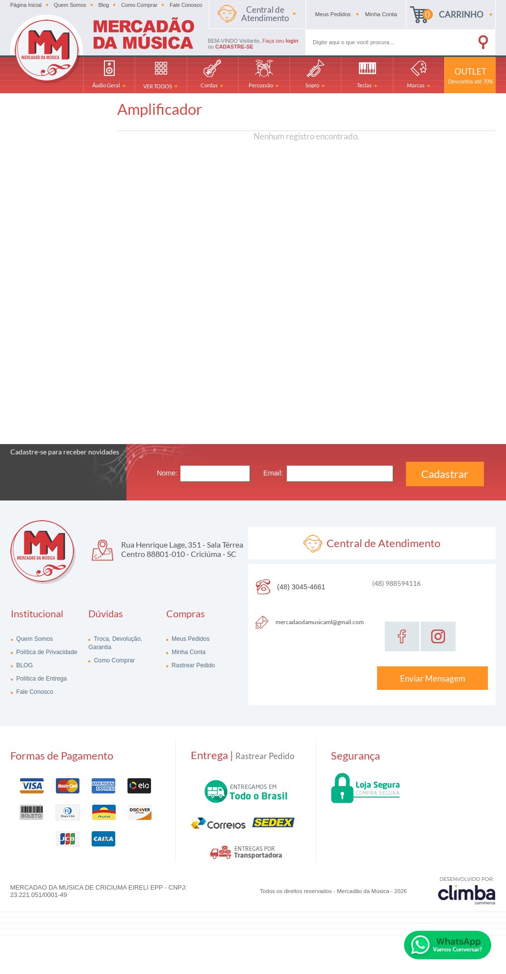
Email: (273, 473)
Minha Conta (188, 652)
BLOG (24, 665)
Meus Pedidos (190, 638)
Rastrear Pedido (192, 665)
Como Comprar (139, 5)
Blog (104, 5)
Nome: (167, 473)
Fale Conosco (186, 5)
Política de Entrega (41, 678)
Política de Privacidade (46, 652)
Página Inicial (26, 5)
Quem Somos (70, 5)
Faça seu (280, 41)
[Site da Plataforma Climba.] (467, 890)
